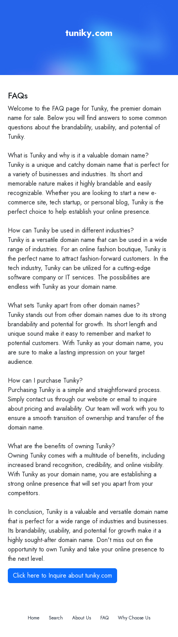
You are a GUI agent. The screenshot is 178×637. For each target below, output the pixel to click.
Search (56, 617)
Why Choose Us (134, 617)
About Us (81, 617)
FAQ (104, 617)
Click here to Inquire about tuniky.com (62, 575)
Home (33, 617)
